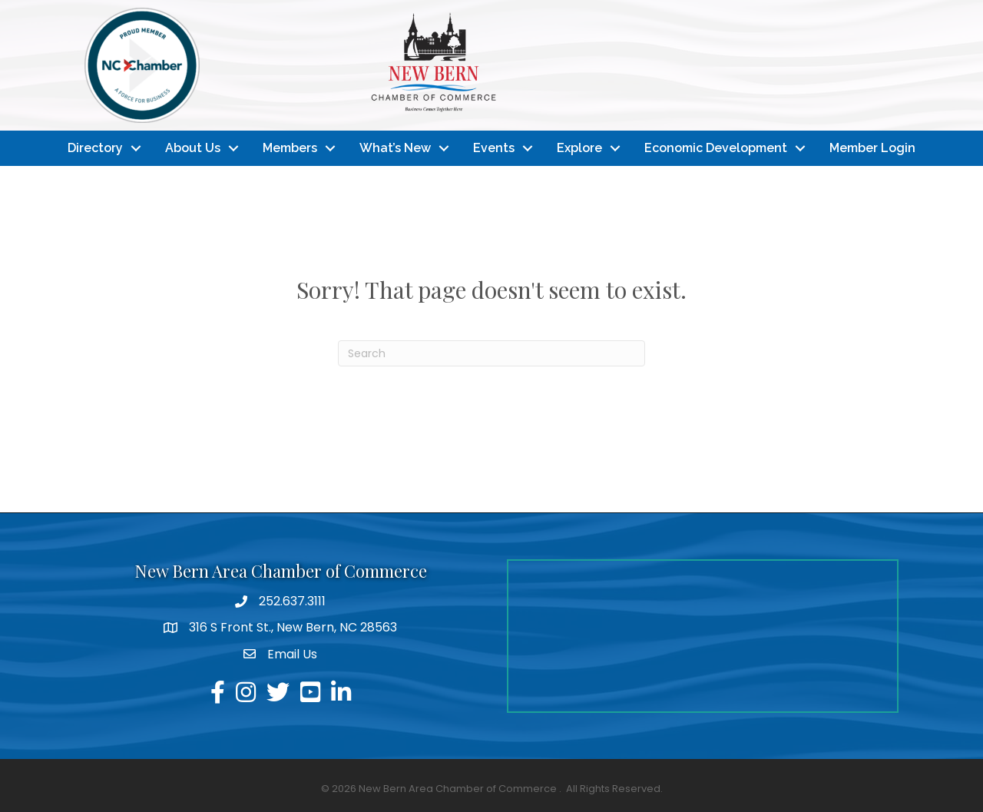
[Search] (491, 353)
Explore (579, 148)
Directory (95, 148)
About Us (192, 148)
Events (494, 148)
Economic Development (715, 148)
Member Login (872, 148)
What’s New (395, 148)
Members (290, 148)
